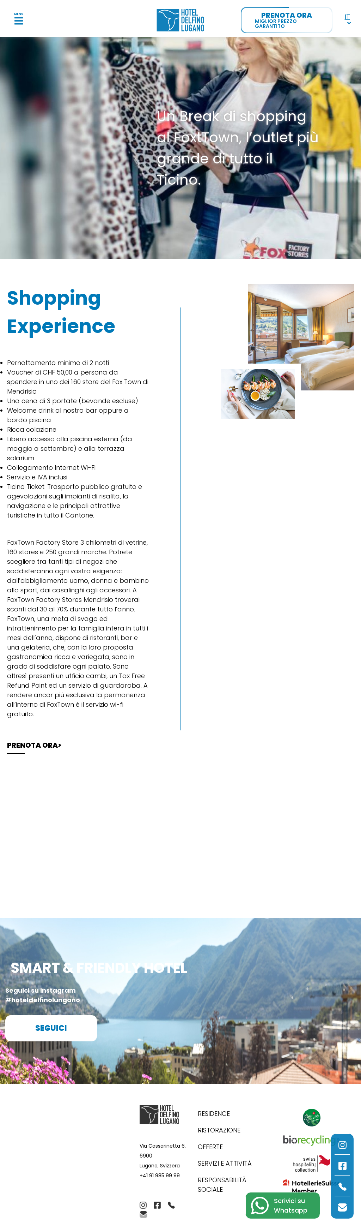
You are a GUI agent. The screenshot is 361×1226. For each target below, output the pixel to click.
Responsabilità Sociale (222, 1185)
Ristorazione (219, 1130)
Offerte (210, 1146)
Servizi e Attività (225, 1163)
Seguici (51, 1028)
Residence (214, 1113)
